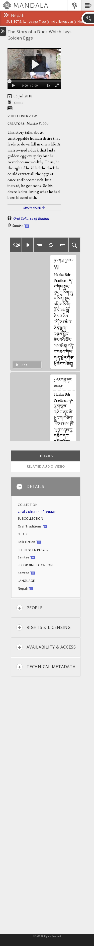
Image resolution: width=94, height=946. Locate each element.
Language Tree (34, 22)
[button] (87, 5)
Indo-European (62, 22)
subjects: (14, 22)
